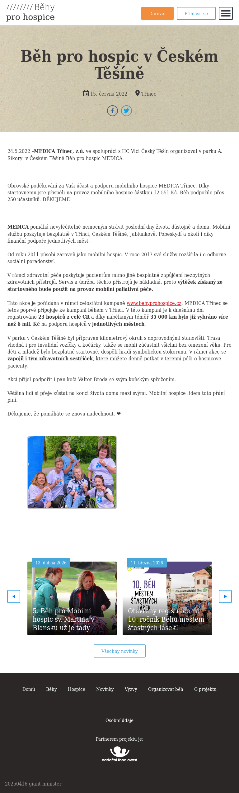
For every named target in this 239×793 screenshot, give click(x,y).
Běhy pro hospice (30, 12)
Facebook (112, 110)
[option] (72, 470)
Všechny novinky (119, 650)
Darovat (157, 13)
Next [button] (225, 596)
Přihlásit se (196, 13)
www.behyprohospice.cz (154, 303)
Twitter (126, 110)
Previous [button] (13, 596)
